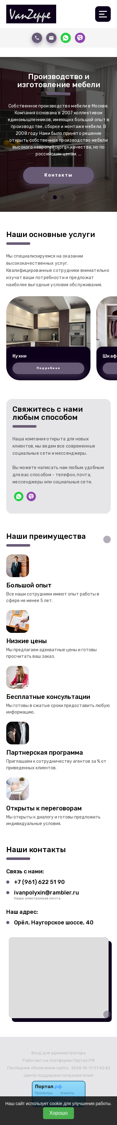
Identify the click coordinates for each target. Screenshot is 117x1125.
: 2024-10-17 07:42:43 (89, 1068)
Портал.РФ (84, 1060)
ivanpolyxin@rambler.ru (46, 892)
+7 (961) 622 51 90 (39, 882)
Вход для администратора (58, 1053)
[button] (55, 197)
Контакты (58, 175)
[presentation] (43, 197)
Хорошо (58, 1113)
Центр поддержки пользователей (58, 1075)
